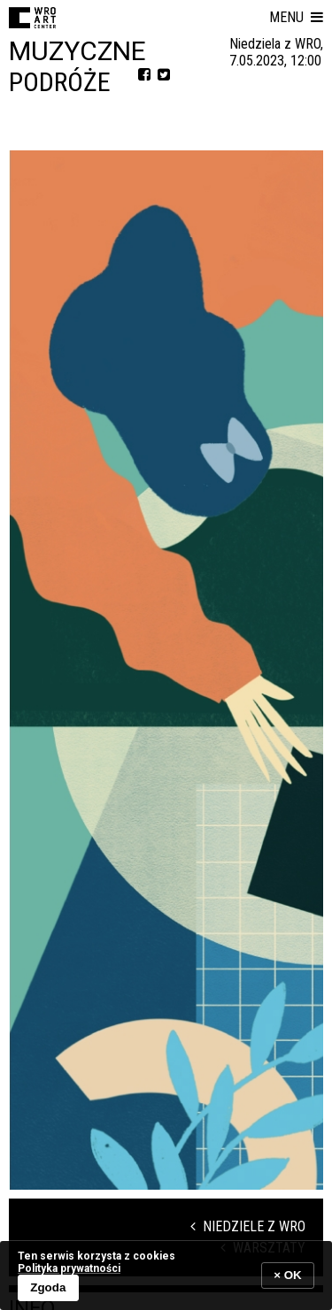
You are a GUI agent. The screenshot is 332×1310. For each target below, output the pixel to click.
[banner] (166, 1275)
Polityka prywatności (69, 1268)
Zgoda (48, 1287)
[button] (296, 17)
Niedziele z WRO (247, 1226)
